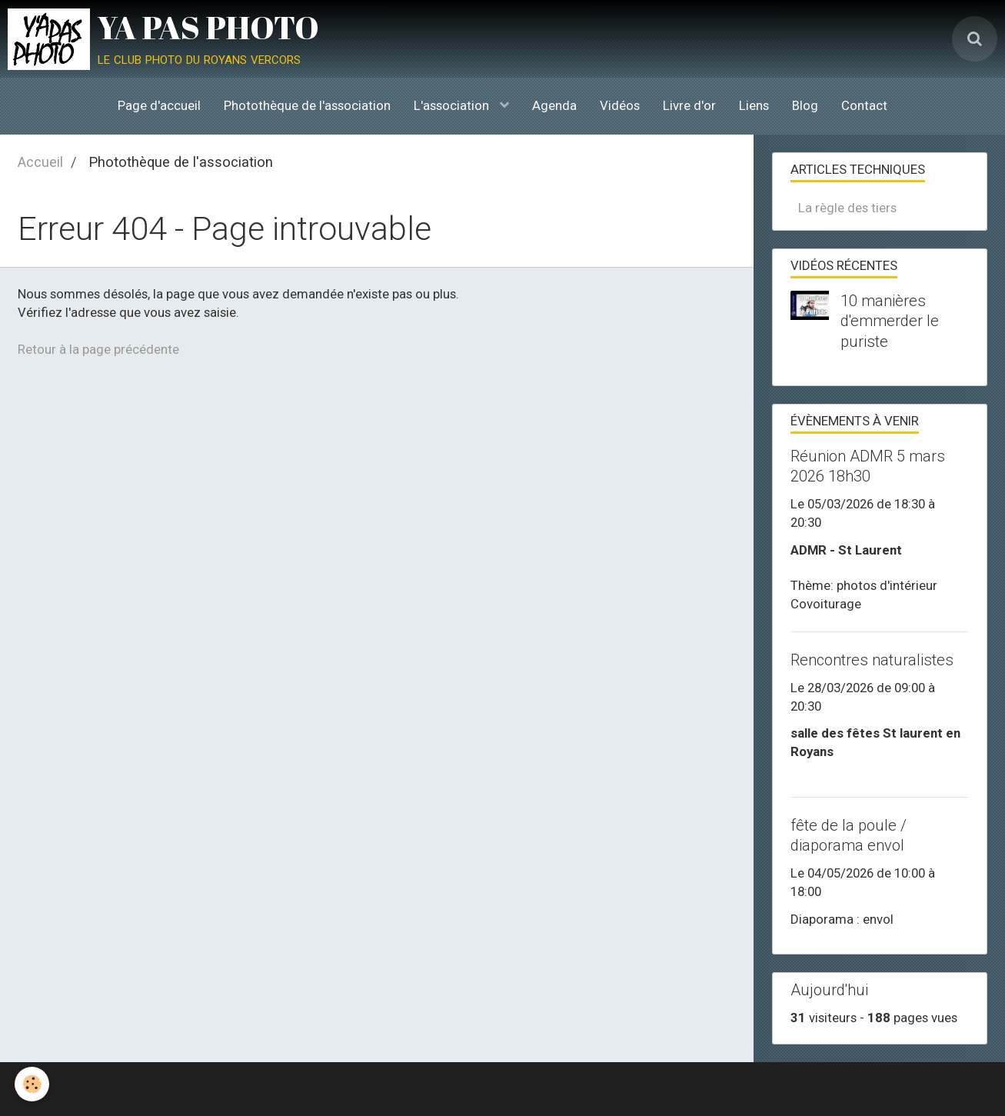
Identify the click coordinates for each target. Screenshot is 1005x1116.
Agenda (554, 105)
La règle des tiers (847, 207)
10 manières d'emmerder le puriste (889, 320)
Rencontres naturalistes (871, 660)
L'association (453, 105)
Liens (754, 105)
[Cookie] (32, 1084)
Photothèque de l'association (307, 105)
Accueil (40, 162)
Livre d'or (689, 105)
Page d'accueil (159, 105)
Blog (805, 105)
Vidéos (620, 105)
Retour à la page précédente (98, 349)
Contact (864, 105)
